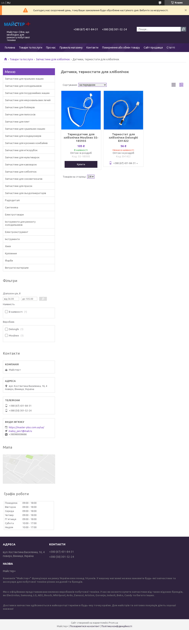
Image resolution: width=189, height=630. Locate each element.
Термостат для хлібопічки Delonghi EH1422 (123, 137)
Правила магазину (71, 47)
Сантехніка (11, 207)
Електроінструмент (16, 232)
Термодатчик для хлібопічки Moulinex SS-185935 (81, 137)
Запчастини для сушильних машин (25, 128)
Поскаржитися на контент (85, 626)
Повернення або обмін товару (121, 47)
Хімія (8, 246)
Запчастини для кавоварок (21, 164)
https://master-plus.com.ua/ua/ (26, 427)
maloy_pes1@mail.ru (20, 431)
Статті (171, 47)
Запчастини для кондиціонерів (23, 136)
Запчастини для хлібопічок (53, 59)
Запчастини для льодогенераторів (25, 193)
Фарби (9, 260)
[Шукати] (183, 29)
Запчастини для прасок (18, 186)
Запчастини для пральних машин (24, 78)
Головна (10, 47)
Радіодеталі (12, 200)
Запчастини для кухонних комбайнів (26, 143)
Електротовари (14, 214)
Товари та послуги (30, 47)
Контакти (92, 47)
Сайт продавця (153, 47)
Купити (81, 164)
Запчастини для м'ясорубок (21, 150)
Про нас (51, 47)
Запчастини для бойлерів (20, 107)
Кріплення (11, 253)
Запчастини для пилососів (20, 114)
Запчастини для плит (17, 121)
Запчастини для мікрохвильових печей (28, 100)
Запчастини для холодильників (23, 85)
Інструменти (12, 239)
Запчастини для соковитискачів (23, 178)
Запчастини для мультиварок (22, 157)
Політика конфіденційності (116, 626)
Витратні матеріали (17, 267)
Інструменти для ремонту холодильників (20, 223)
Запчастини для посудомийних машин (27, 93)
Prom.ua (113, 622)
